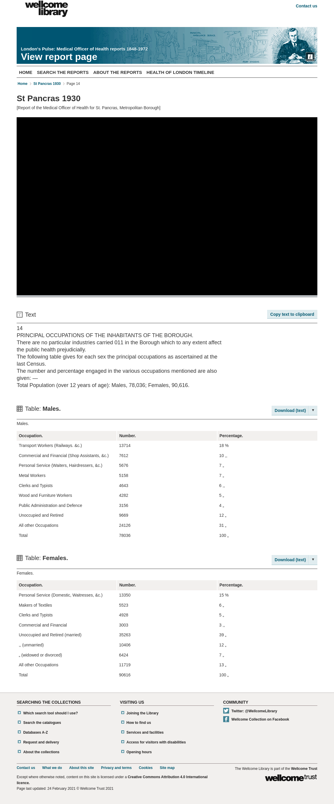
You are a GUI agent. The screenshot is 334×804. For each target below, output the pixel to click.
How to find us (139, 723)
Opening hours (139, 752)
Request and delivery (41, 742)
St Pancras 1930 (47, 84)
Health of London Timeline (180, 72)
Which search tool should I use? (50, 713)
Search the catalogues (42, 723)
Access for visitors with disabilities (156, 742)
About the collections (41, 752)
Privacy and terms (116, 768)
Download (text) (290, 410)
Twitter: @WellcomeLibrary (254, 711)
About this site (81, 768)
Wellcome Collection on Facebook (260, 719)
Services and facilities (145, 732)
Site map (167, 768)
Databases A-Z (35, 732)
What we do (52, 768)
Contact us (306, 6)
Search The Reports (63, 72)
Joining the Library (143, 713)
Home (25, 72)
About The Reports (117, 72)
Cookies (146, 768)
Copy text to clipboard (292, 314)
